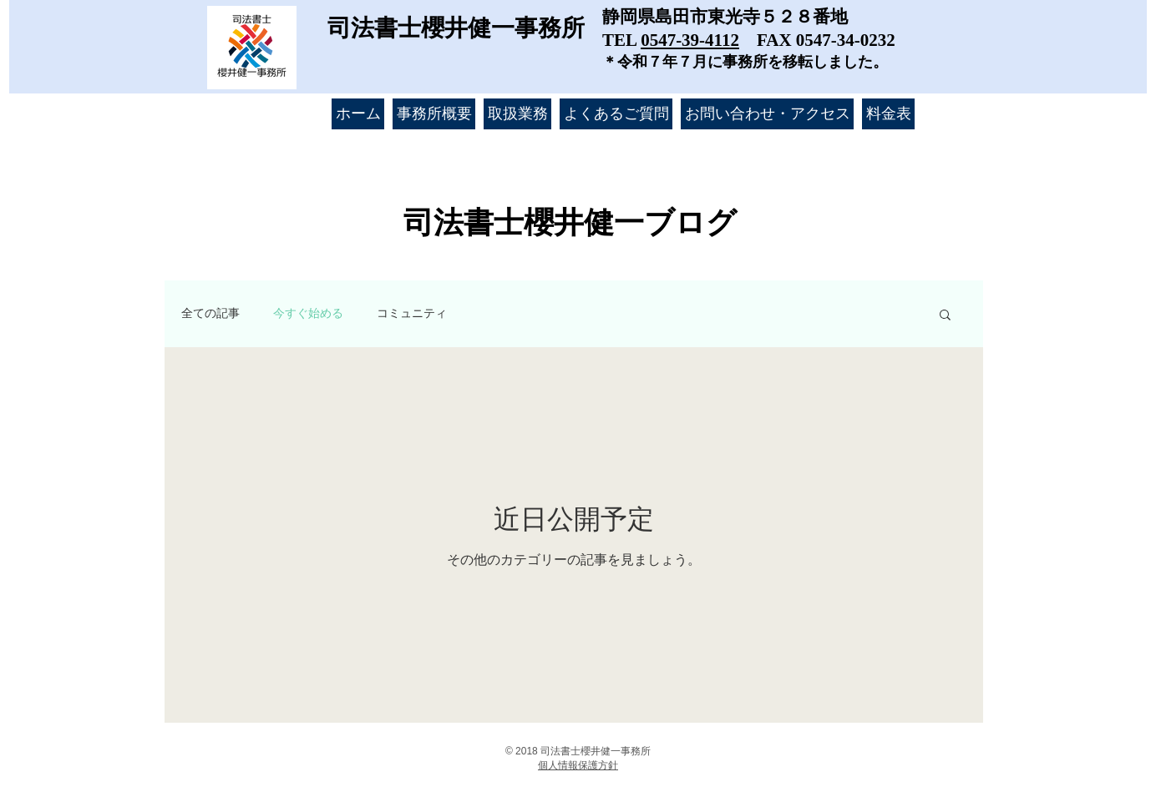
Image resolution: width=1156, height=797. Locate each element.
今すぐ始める (308, 313)
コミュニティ (412, 313)
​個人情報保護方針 (578, 765)
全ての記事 (210, 313)
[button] (945, 316)
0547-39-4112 (690, 40)
